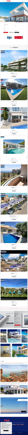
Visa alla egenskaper (14, 308)
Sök (5, 32)
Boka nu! (23, 411)
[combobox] (14, 24)
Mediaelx (21, 432)
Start (14, 422)
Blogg (22, 422)
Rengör (11, 32)
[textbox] (14, 24)
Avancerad (16, 32)
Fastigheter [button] (18, 422)
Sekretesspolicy (8, 320)
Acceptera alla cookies (6, 430)
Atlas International (8, 1)
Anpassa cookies (6, 432)
